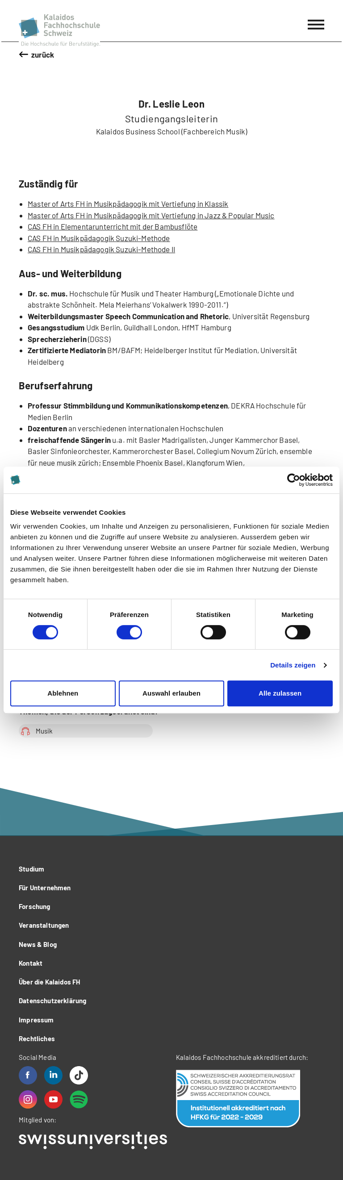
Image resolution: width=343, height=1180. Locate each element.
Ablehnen (62, 693)
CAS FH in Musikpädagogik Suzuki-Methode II (101, 249)
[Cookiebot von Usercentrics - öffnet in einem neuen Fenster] (294, 480)
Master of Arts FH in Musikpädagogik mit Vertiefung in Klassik (128, 203)
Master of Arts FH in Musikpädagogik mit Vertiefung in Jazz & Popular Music (151, 215)
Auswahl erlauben (171, 693)
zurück (42, 54)
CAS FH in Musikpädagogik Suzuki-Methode (99, 237)
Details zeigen (292, 665)
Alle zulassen (280, 693)
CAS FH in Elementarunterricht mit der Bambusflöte (112, 226)
